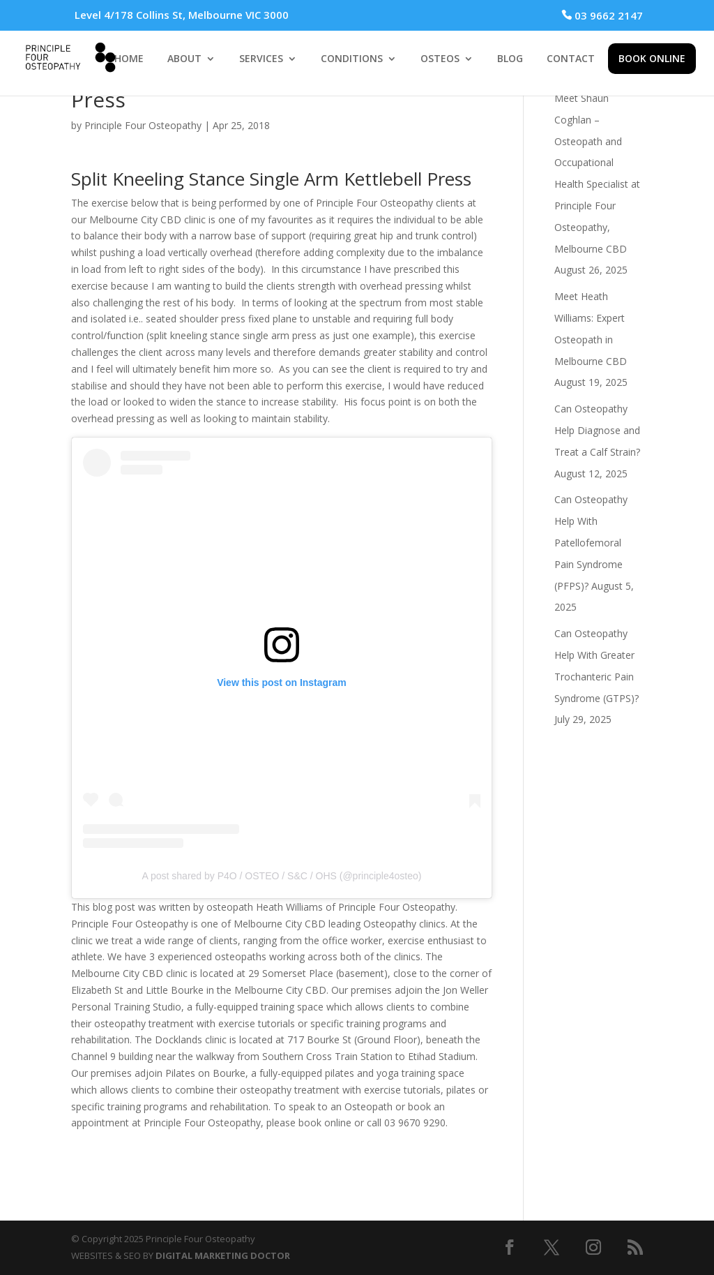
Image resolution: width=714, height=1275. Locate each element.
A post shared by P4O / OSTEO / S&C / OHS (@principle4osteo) (282, 875)
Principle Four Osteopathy (143, 125)
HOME (129, 59)
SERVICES (261, 59)
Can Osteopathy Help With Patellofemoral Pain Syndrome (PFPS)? (591, 542)
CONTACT (571, 59)
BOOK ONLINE (651, 58)
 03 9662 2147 (602, 15)
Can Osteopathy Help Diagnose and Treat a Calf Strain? (597, 430)
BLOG (510, 59)
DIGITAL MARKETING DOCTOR (222, 1255)
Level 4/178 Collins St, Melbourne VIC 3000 (182, 15)
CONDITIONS (352, 59)
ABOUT (184, 59)
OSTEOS (439, 59)
